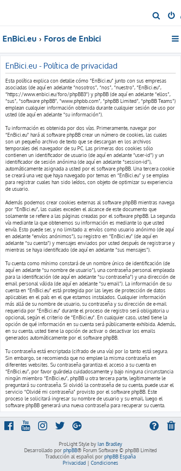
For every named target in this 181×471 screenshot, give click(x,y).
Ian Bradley (109, 444)
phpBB (70, 450)
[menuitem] (157, 16)
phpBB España (120, 456)
